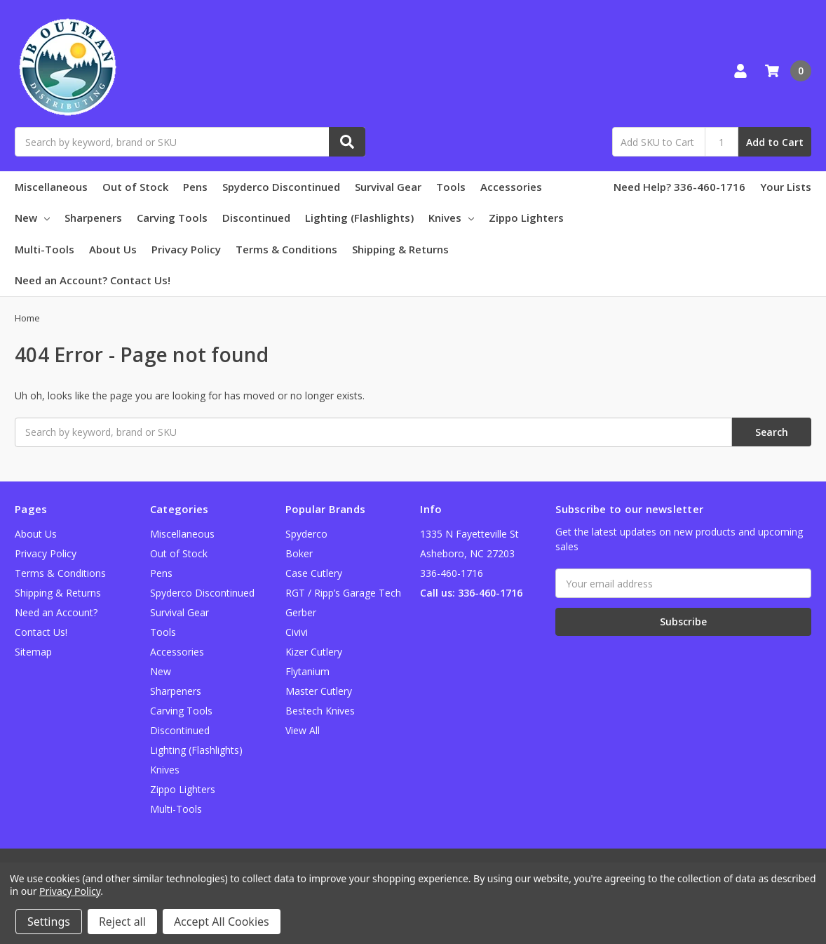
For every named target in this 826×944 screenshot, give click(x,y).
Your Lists (785, 187)
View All (302, 730)
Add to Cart (775, 142)
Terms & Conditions (286, 249)
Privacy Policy (186, 249)
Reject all (122, 921)
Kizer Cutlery (313, 651)
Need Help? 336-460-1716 (679, 187)
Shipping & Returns (400, 249)
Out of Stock (135, 187)
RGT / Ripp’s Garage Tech (343, 592)
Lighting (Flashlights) (359, 218)
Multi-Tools (44, 249)
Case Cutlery (313, 573)
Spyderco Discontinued (281, 187)
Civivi (296, 632)
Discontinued (256, 218)
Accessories (511, 187)
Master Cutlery (318, 691)
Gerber (300, 612)
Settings (48, 921)
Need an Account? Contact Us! (92, 280)
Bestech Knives (320, 710)
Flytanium (307, 671)
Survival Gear (388, 187)
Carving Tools (172, 218)
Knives (451, 218)
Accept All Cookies (221, 921)
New (32, 218)
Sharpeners (93, 218)
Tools (451, 187)
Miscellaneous (51, 187)
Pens (195, 187)
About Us (113, 249)
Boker (299, 553)
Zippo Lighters (526, 218)
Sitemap (33, 651)
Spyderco (306, 533)
